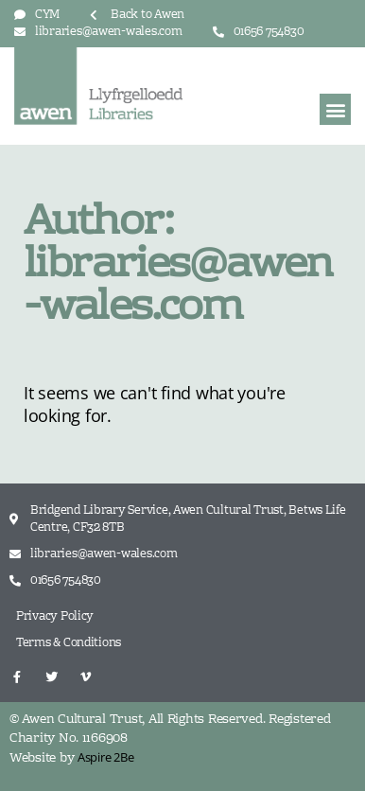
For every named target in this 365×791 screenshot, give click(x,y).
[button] (335, 109)
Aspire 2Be (105, 756)
